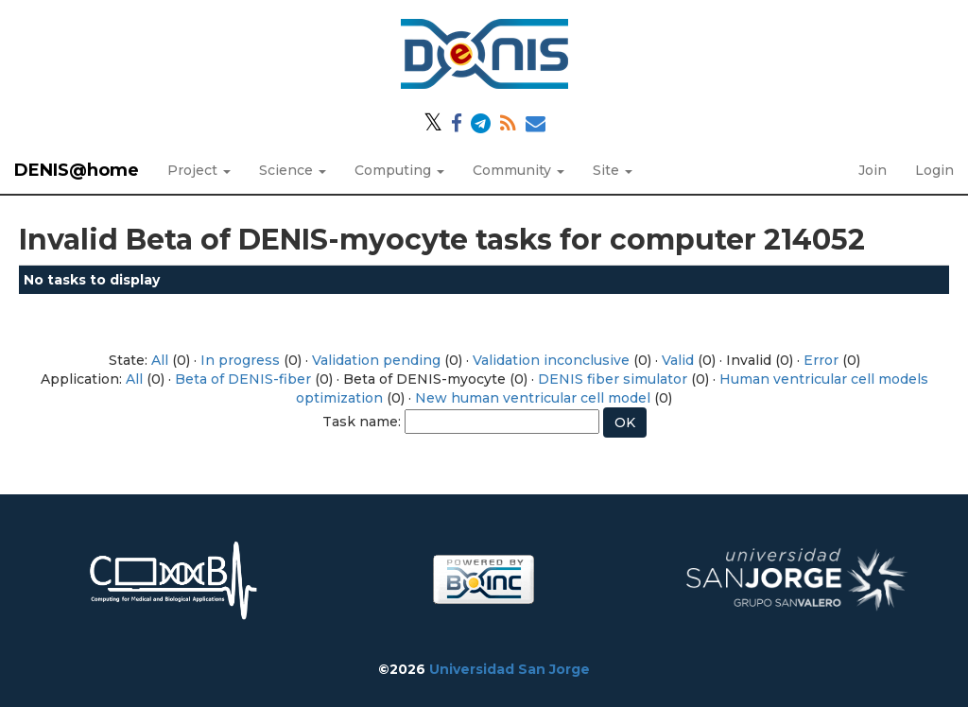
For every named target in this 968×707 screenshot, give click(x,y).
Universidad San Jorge (509, 669)
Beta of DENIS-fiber (243, 379)
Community (518, 170)
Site (612, 170)
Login (934, 170)
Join (872, 170)
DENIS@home (76, 170)
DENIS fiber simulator (612, 379)
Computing (399, 170)
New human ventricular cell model (532, 397)
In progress (240, 360)
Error (821, 360)
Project (199, 170)
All (159, 360)
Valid (678, 360)
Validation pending (376, 360)
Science (292, 170)
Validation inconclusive (551, 360)
